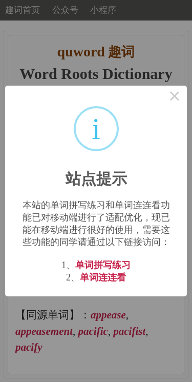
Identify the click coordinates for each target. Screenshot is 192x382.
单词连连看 (103, 277)
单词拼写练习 (103, 265)
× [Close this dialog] (174, 98)
